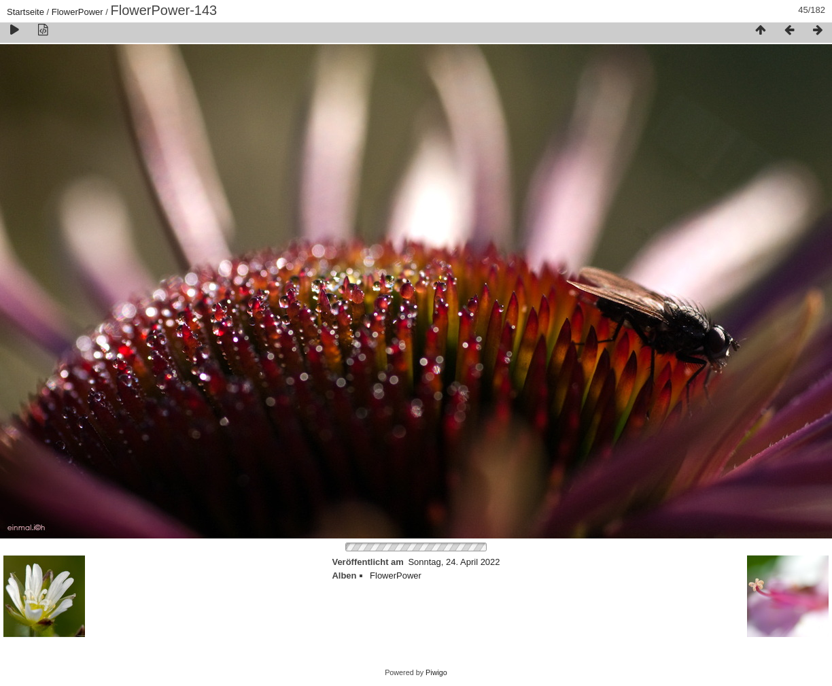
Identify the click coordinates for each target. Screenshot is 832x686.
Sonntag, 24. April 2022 (454, 562)
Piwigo (436, 672)
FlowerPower (77, 12)
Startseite (25, 12)
